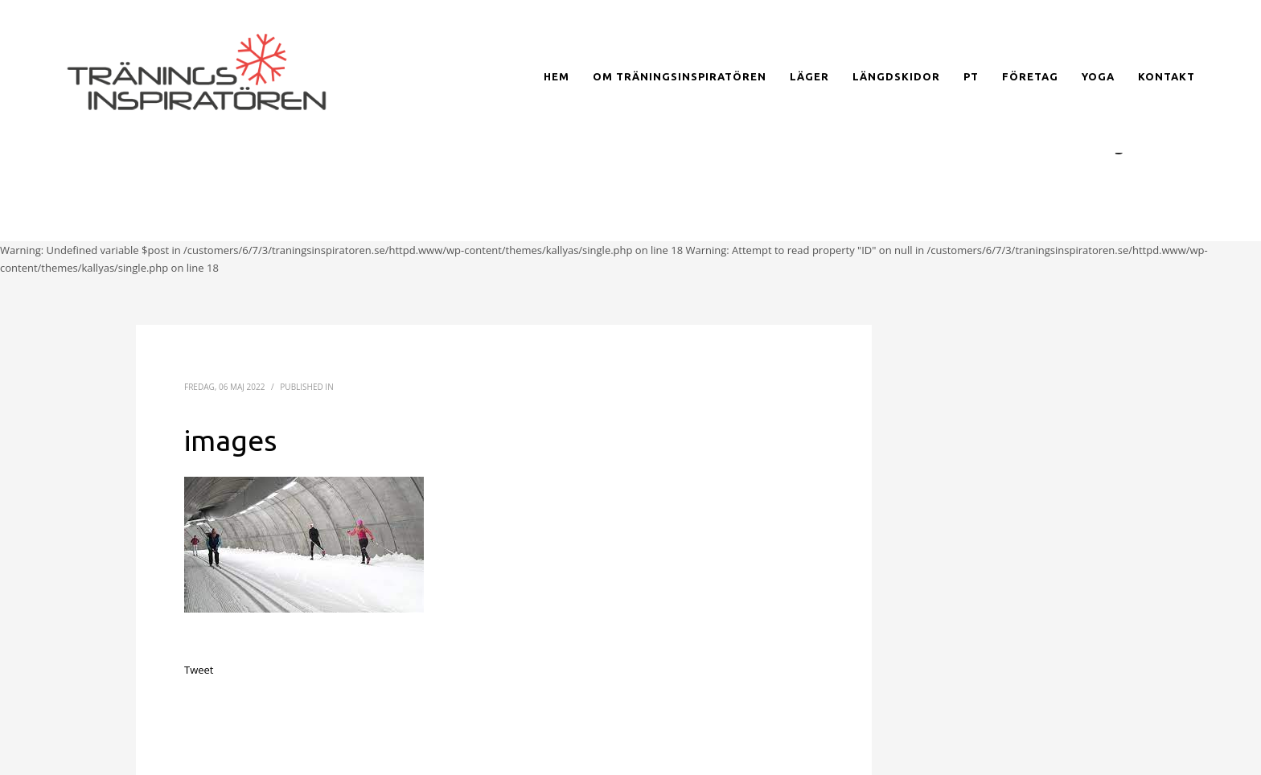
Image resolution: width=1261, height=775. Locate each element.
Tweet (198, 669)
